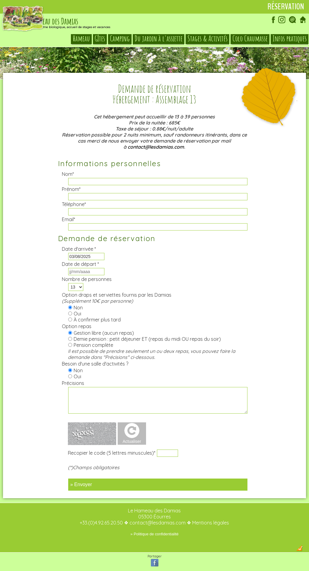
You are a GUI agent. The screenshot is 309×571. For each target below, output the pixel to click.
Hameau (81, 38)
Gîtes (100, 38)
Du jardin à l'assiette (159, 38)
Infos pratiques (289, 38)
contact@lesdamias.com (156, 147)
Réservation (285, 6)
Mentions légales (210, 523)
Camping (120, 38)
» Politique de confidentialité (154, 534)
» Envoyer (81, 484)
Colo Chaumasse (250, 38)
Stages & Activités (207, 38)
